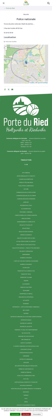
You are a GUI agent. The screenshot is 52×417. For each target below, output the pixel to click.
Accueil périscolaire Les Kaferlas (26, 241)
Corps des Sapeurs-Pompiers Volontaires (26, 261)
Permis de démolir (26, 372)
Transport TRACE (26, 274)
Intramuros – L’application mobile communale (26, 307)
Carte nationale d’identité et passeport (26, 382)
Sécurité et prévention (26, 251)
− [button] (5, 49)
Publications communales (26, 186)
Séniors (26, 280)
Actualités (26, 300)
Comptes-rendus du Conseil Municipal (26, 215)
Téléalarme (26, 290)
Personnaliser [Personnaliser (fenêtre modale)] (37, 414)
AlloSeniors (26, 284)
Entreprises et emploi (26, 293)
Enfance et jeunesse (26, 235)
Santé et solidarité (26, 343)
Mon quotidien (26, 218)
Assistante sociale (26, 349)
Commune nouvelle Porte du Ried (26, 192)
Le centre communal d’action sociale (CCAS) (26, 346)
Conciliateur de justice (26, 352)
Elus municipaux (26, 208)
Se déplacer (26, 267)
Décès (26, 402)
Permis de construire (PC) (26, 369)
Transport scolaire (26, 277)
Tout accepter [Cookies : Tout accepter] (15, 414)
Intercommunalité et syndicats (26, 176)
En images (26, 303)
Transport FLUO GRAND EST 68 (26, 271)
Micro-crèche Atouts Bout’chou (26, 244)
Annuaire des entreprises (26, 297)
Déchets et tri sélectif (26, 225)
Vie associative (26, 333)
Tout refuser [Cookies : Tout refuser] (26, 414)
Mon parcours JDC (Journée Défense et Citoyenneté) (26, 388)
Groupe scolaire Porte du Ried (26, 238)
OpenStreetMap (42, 83)
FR (27, 164)
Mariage (26, 395)
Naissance (26, 392)
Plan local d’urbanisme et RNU (26, 375)
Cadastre (26, 362)
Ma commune (26, 172)
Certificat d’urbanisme (26, 359)
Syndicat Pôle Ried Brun (26, 182)
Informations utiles (26, 205)
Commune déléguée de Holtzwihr (26, 195)
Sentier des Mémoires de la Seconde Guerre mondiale (26, 316)
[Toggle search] (48, 3)
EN (25, 164)
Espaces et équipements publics (26, 405)
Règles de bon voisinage (26, 231)
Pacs (26, 398)
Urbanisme (26, 356)
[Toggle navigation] (3, 3)
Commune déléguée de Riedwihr (26, 199)
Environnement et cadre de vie (26, 222)
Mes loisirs (26, 310)
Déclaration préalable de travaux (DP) (26, 366)
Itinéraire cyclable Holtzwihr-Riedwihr (26, 330)
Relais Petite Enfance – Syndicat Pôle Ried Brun (26, 248)
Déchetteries (26, 228)
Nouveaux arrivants (26, 385)
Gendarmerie (26, 254)
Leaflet (32, 83)
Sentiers (26, 313)
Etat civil (26, 379)
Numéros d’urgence (26, 258)
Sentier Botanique (26, 320)
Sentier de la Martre (26, 323)
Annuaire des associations (26, 336)
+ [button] (5, 47)
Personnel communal (26, 212)
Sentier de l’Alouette (26, 326)
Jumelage (26, 202)
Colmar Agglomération (26, 179)
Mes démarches (26, 339)
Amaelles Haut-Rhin (26, 287)
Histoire (26, 189)
